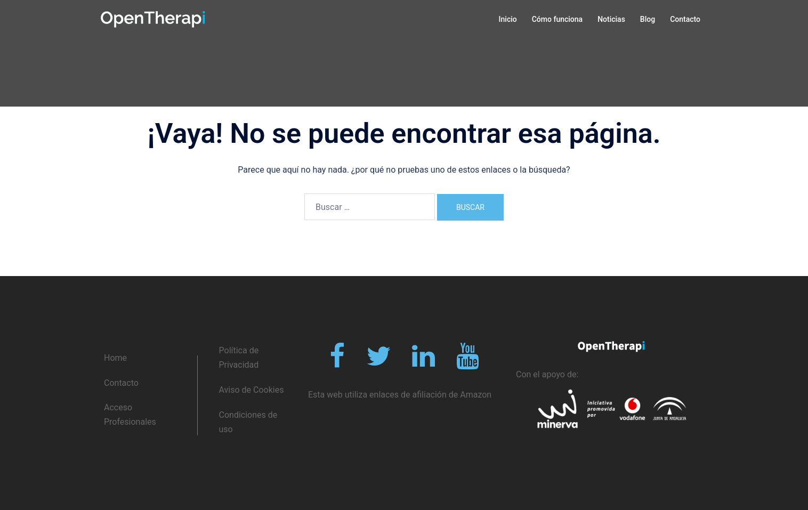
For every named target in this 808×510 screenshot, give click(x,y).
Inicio (508, 19)
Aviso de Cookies (251, 390)
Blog (647, 19)
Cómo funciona (557, 19)
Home (115, 358)
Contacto (685, 19)
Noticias (611, 19)
